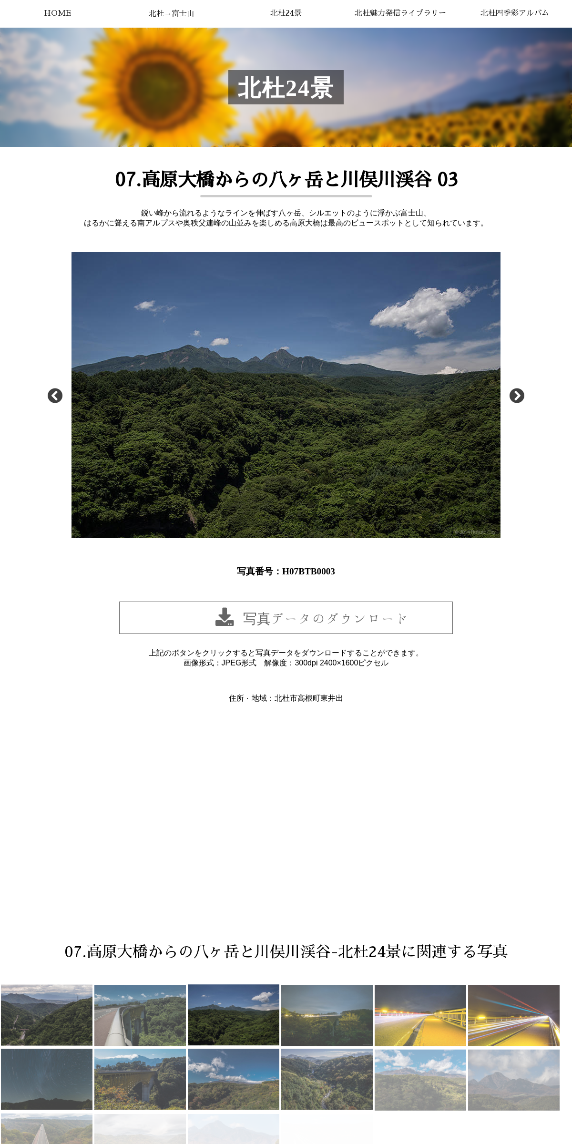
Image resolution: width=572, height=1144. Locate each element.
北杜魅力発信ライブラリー (400, 13)
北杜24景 (286, 13)
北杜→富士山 (171, 14)
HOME (57, 13)
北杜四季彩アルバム (514, 13)
